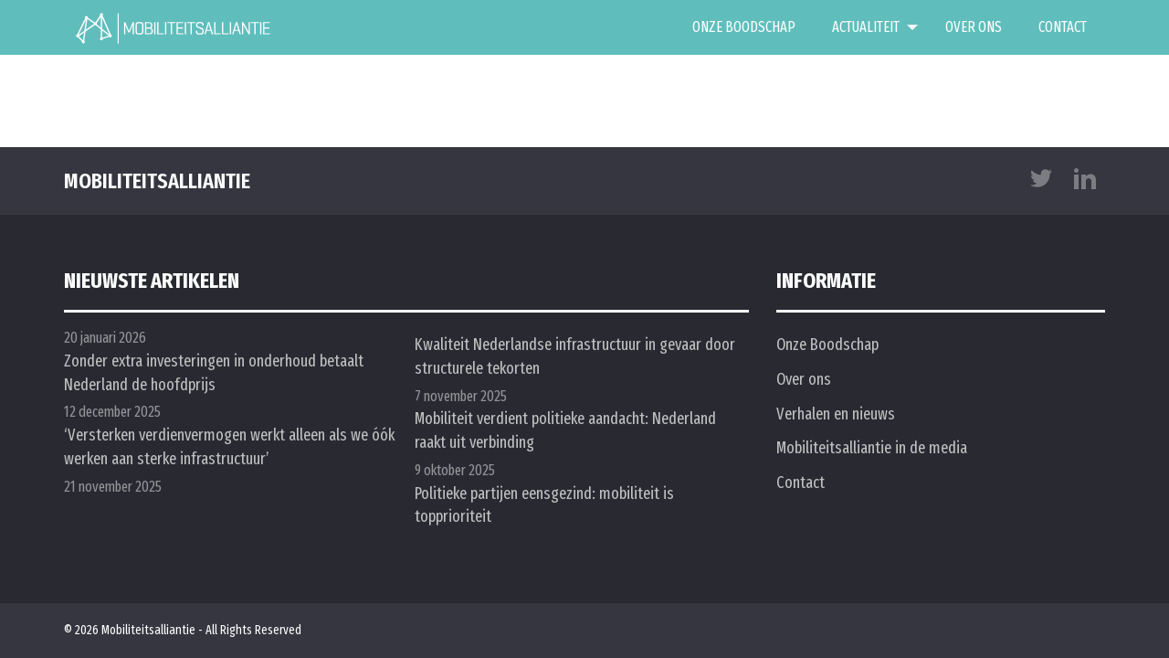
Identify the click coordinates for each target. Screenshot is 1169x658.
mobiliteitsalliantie (157, 181)
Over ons (973, 27)
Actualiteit (866, 27)
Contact (1062, 27)
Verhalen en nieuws (835, 414)
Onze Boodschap (743, 27)
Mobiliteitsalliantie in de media (871, 448)
